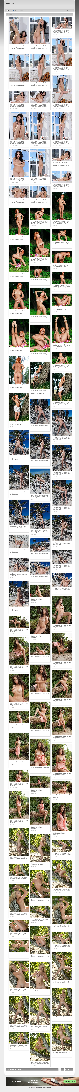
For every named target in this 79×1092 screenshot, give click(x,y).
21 (68, 1069)
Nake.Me (42, 1087)
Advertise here (70, 10)
